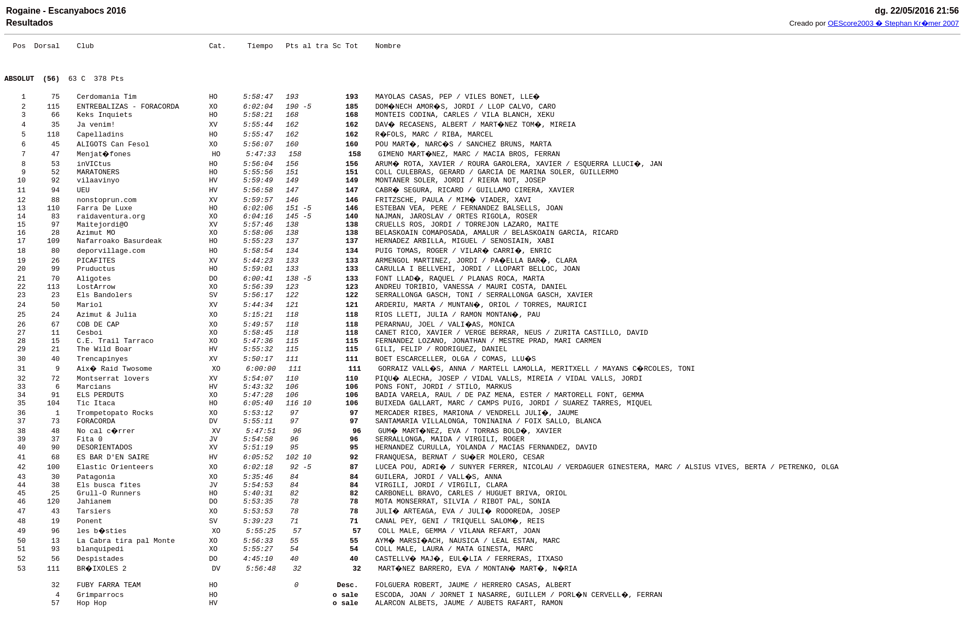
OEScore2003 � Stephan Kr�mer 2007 (893, 23)
